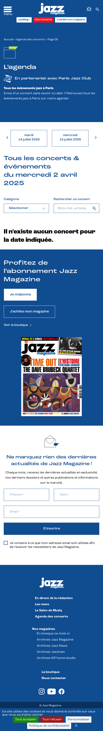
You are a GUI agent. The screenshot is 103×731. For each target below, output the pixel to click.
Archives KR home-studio (56, 658)
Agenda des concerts (30, 39)
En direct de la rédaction (54, 598)
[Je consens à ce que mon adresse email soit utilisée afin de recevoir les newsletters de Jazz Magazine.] (6, 543)
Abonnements (43, 19)
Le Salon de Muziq (48, 610)
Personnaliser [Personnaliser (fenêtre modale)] (78, 719)
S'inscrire (51, 529)
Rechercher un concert (72, 199)
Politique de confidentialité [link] (49, 725)
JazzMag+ (24, 19)
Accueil (8, 39)
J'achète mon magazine (71, 19)
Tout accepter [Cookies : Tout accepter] (25, 719)
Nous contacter (54, 678)
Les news (42, 604)
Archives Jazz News (52, 645)
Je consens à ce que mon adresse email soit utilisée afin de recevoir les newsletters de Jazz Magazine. (49, 545)
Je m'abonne (20, 294)
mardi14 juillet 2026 (29, 137)
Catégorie (11, 199)
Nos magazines (43, 629)
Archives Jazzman (51, 652)
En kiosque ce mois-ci (53, 633)
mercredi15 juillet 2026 (70, 137)
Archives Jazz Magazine (55, 639)
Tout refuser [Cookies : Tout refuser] (52, 719)
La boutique (51, 672)
